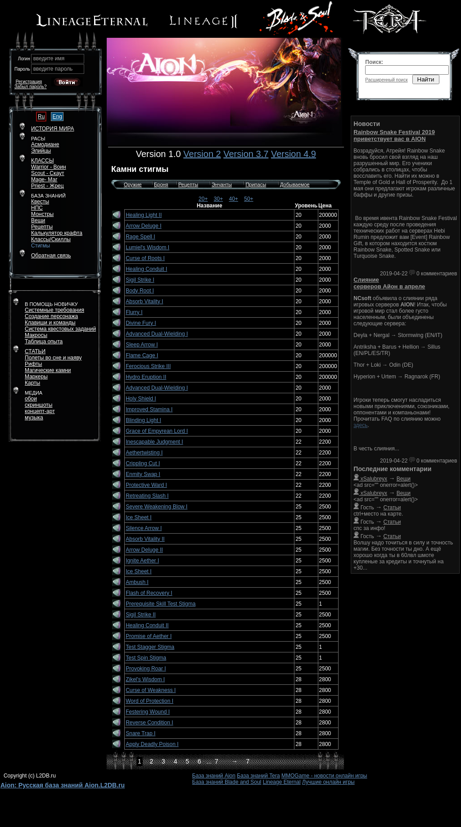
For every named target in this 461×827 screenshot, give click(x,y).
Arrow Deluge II (144, 550)
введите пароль (53, 69)
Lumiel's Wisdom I (147, 247)
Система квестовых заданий (60, 329)
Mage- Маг (44, 179)
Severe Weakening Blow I (156, 506)
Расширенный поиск (386, 79)
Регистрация (29, 81)
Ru (41, 116)
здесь (360, 425)
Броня (161, 184)
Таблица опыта (44, 341)
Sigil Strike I (140, 280)
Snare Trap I (140, 733)
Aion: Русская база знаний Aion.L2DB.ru (62, 785)
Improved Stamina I (149, 409)
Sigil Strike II (141, 614)
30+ (218, 199)
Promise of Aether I (149, 636)
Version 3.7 (245, 154)
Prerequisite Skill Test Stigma (160, 604)
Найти (425, 79)
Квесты (40, 201)
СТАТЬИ (35, 351)
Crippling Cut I (143, 463)
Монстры (42, 214)
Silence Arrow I (144, 528)
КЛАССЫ (42, 160)
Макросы (36, 335)
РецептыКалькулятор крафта (56, 230)
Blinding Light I (143, 420)
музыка (34, 417)
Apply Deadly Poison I (152, 744)
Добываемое (295, 184)
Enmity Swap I (143, 474)
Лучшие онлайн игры (328, 782)
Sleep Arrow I (142, 345)
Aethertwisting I (144, 452)
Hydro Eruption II (146, 377)
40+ (233, 199)
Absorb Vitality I (144, 301)
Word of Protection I (149, 701)
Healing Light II (144, 215)
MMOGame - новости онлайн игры (324, 776)
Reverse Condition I (149, 722)
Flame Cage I (142, 355)
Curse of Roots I (145, 258)
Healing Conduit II (147, 625)
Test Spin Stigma (146, 658)
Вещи (38, 220)
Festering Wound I (148, 712)
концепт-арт (40, 411)
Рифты (33, 364)
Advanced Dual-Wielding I (157, 334)
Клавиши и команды (50, 322)
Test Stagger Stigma (150, 647)
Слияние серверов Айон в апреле (389, 283)
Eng (57, 116)
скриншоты (38, 405)
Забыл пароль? (30, 86)
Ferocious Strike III (148, 366)
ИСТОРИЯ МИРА (52, 129)
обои (31, 399)
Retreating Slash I (147, 496)
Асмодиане (45, 144)
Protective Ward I (146, 485)
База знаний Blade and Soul (227, 782)
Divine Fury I (141, 323)
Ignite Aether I (142, 560)
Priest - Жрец (47, 186)
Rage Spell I (140, 237)
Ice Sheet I (138, 517)
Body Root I (140, 291)
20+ (203, 199)
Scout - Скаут (47, 173)
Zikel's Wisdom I (145, 679)
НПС (37, 208)
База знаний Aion (213, 776)
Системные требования (54, 310)
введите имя (49, 58)
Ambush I (137, 582)
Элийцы (41, 151)
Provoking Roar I (146, 668)
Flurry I (134, 312)
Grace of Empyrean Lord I (157, 431)
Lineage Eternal (282, 782)
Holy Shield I (141, 399)
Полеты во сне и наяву (53, 358)
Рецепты (188, 184)
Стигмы (40, 246)
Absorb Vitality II (145, 539)
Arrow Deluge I (143, 226)
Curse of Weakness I (151, 690)
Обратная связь (51, 255)
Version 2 (202, 154)
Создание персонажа (51, 316)
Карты (32, 383)
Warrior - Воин (48, 167)
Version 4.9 (293, 154)
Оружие (133, 184)
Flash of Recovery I (149, 593)
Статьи (392, 507)
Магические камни (48, 370)
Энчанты (222, 184)
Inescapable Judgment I (154, 442)
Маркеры (36, 376)
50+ (248, 199)
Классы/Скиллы (51, 239)
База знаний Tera (258, 776)
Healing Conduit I (146, 269)
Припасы (255, 184)
